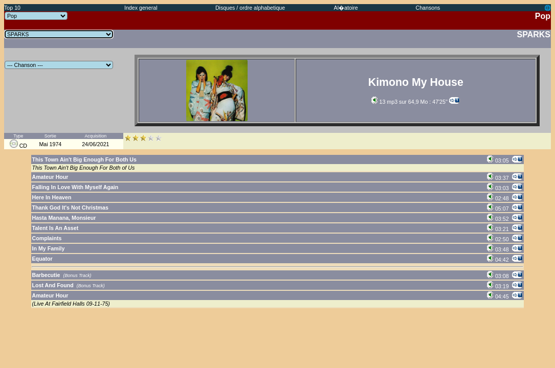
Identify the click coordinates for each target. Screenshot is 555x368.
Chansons (427, 8)
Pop (542, 16)
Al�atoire (346, 8)
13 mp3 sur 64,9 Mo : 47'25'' (409, 102)
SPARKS (534, 34)
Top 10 (12, 8)
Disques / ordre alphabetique (250, 8)
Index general (141, 8)
